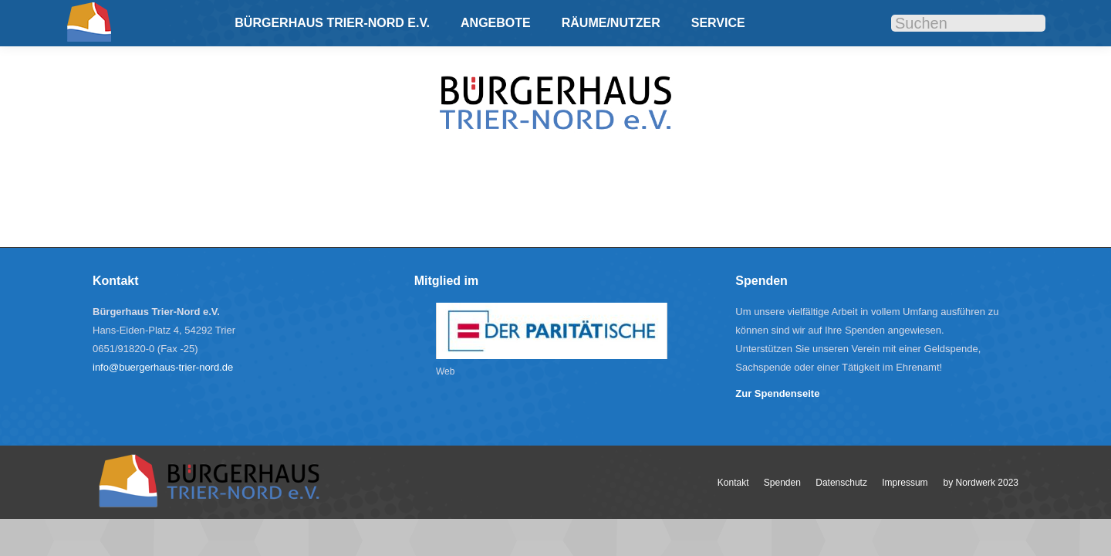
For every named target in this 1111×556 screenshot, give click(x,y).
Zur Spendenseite (777, 393)
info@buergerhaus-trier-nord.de (163, 367)
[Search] (968, 23)
